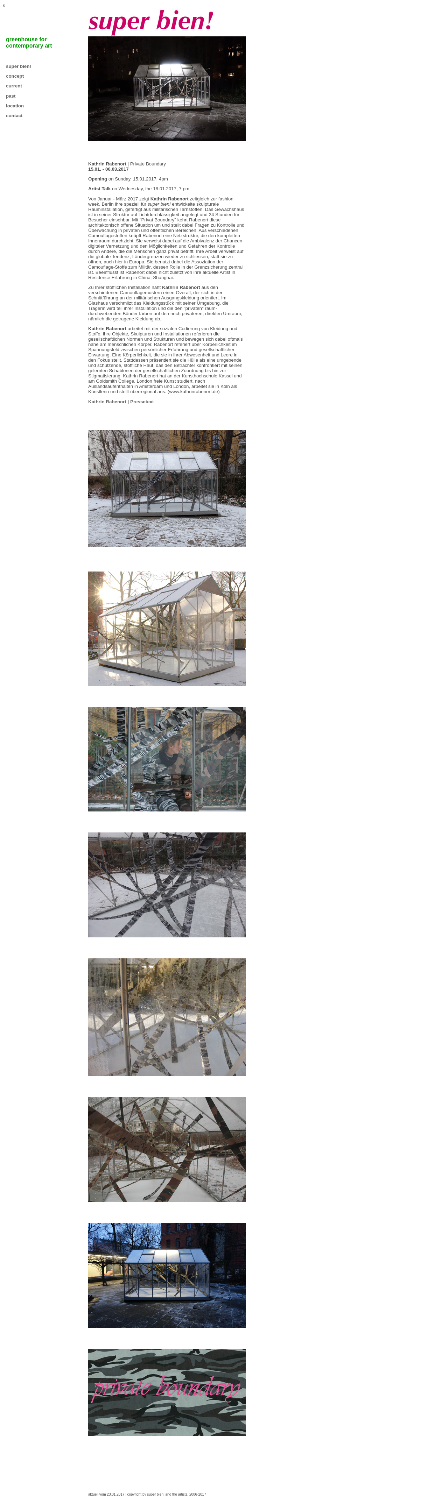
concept (15, 76)
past (10, 96)
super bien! (18, 66)
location (15, 105)
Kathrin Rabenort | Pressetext (121, 401)
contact (14, 115)
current (14, 85)
